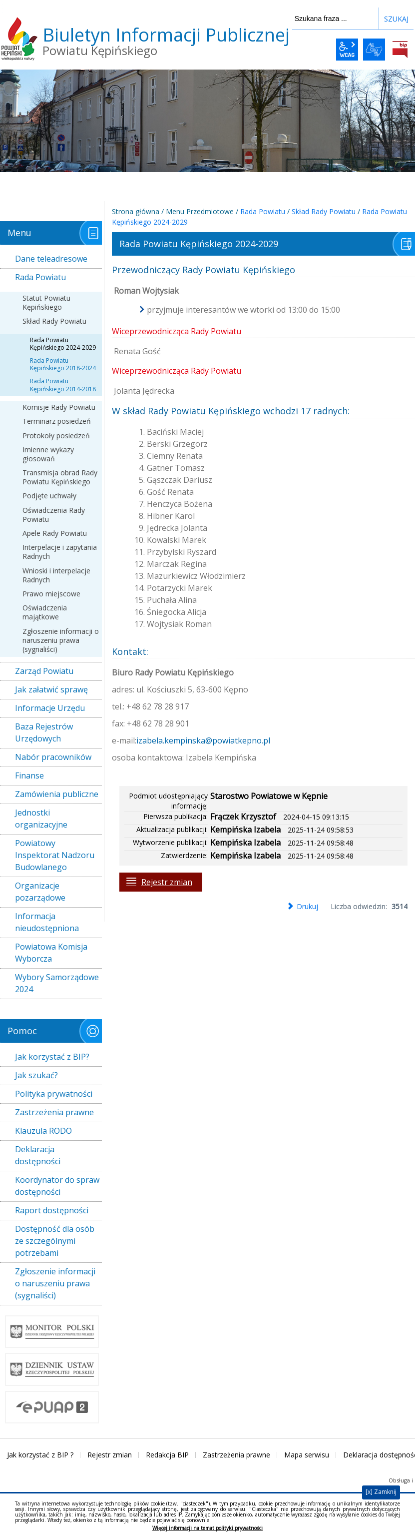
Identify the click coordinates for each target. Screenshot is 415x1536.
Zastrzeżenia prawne (54, 1112)
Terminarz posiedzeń (56, 421)
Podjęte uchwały (49, 495)
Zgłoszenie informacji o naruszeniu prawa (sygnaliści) (60, 640)
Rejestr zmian (166, 882)
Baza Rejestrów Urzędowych (44, 732)
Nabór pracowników (53, 756)
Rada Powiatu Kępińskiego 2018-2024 (63, 364)
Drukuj (307, 906)
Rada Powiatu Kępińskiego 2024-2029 (63, 344)
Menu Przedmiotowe (200, 211)
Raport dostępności (51, 1210)
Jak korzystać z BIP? (52, 1056)
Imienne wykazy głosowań (48, 454)
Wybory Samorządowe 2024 (57, 983)
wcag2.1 (347, 50)
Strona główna (135, 211)
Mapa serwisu (306, 1454)
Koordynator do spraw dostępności (57, 1185)
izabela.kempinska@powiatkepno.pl (203, 740)
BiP (400, 49)
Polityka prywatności (53, 1093)
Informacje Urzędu (50, 707)
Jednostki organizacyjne (41, 818)
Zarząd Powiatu (44, 670)
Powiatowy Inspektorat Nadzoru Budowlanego (54, 855)
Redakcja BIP (167, 1454)
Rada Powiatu (40, 277)
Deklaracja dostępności (37, 1155)
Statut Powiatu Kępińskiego (46, 302)
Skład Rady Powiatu (54, 321)
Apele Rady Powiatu (54, 533)
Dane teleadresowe (51, 258)
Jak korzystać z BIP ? (40, 1454)
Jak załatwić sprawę (51, 689)
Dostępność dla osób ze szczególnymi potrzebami (54, 1240)
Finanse (29, 775)
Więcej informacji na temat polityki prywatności (207, 1528)
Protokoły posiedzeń (56, 435)
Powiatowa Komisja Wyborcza (51, 952)
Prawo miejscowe (51, 593)
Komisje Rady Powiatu (58, 407)
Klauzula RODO (43, 1130)
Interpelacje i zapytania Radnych (59, 551)
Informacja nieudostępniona (47, 922)
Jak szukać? (36, 1075)
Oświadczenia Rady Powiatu (53, 514)
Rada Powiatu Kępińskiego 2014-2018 (63, 385)
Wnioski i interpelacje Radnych (56, 575)
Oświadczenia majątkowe (44, 612)
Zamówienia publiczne (56, 794)
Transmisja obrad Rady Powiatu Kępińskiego (59, 477)
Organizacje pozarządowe (40, 891)
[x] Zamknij (381, 1491)
